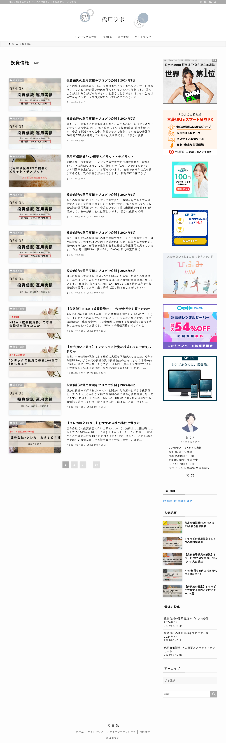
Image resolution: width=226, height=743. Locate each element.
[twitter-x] (201, 2)
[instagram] (205, 2)
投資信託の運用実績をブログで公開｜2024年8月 (190, 622)
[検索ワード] (190, 694)
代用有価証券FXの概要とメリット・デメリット (190, 651)
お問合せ (144, 731)
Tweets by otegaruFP (177, 500)
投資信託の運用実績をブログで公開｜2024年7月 (190, 637)
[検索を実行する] (213, 694)
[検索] (215, 2)
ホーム (80, 731)
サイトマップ (95, 731)
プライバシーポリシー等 (121, 731)
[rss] (210, 2)
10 (96, 464)
